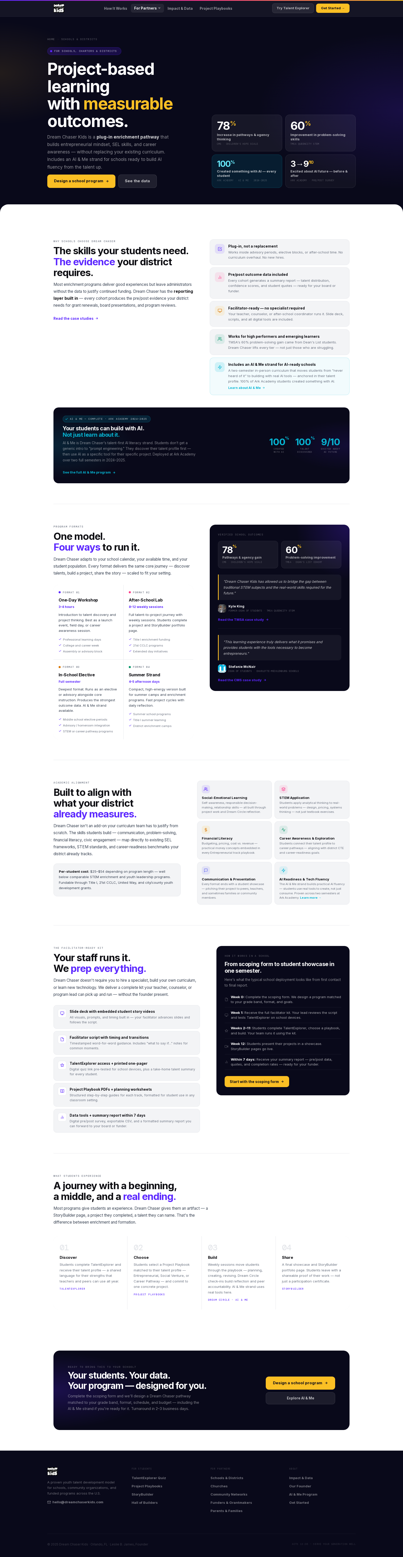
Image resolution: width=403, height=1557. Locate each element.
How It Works (115, 8)
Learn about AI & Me (246, 388)
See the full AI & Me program (89, 472)
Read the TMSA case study (243, 619)
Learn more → (311, 897)
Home (51, 39)
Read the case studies (75, 318)
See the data (137, 180)
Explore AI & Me (300, 1398)
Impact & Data (180, 8)
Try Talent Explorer (293, 8)
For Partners (147, 8)
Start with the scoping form (257, 1082)
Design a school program (81, 180)
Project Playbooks (216, 8)
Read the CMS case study (242, 680)
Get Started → (333, 8)
